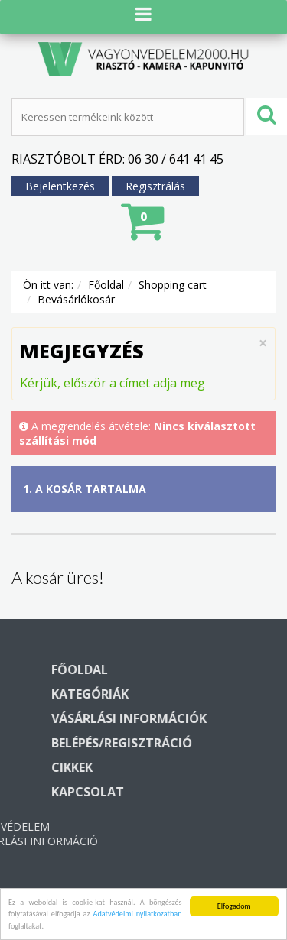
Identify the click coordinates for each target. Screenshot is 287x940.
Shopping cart (173, 284)
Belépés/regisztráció (203, 742)
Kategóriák (171, 694)
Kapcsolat (169, 791)
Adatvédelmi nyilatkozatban (137, 919)
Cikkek (153, 767)
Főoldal (106, 284)
